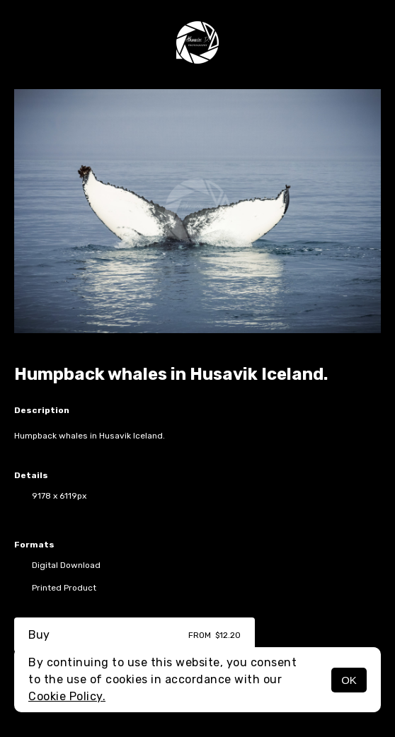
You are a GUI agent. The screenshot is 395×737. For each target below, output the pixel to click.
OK (349, 680)
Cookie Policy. (66, 696)
